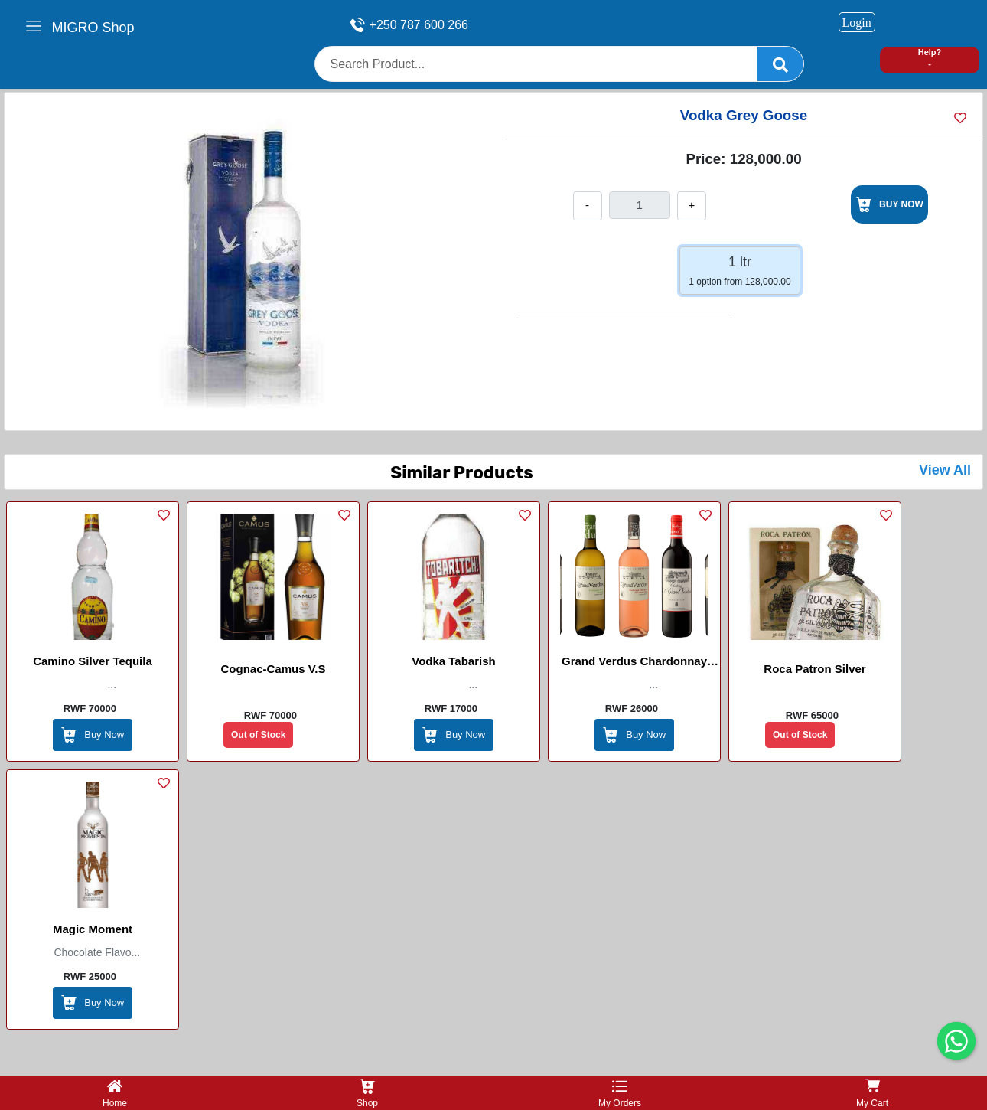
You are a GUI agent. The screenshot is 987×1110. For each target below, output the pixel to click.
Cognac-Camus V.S (273, 668)
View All (945, 470)
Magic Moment (92, 928)
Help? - (930, 57)
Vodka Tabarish (453, 661)
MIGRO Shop (93, 27)
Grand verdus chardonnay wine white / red (634, 664)
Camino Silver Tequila (92, 661)
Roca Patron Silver (814, 668)
